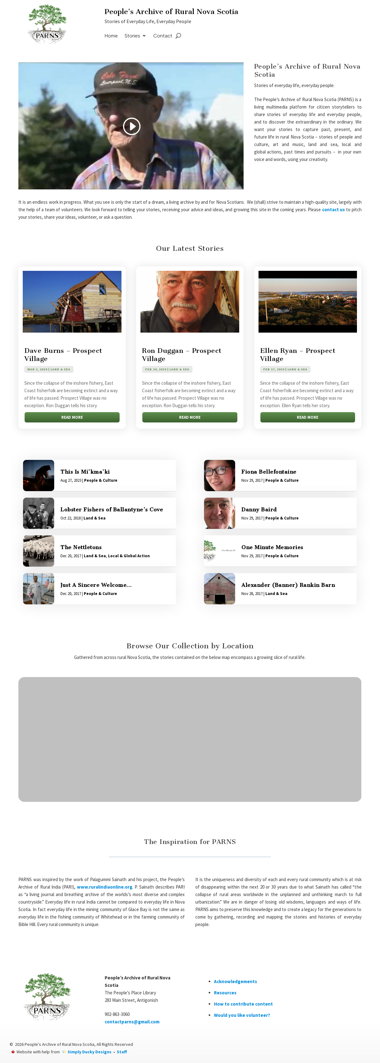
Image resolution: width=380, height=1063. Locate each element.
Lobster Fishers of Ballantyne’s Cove (111, 509)
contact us (333, 209)
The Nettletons (81, 547)
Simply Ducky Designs (90, 1052)
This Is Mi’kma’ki (85, 472)
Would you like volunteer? (242, 1015)
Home (111, 36)
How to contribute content (243, 1004)
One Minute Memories (272, 547)
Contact (162, 36)
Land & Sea (60, 369)
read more (72, 417)
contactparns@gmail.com (132, 1022)
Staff (122, 1052)
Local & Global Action (129, 555)
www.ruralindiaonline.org (104, 887)
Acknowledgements (235, 981)
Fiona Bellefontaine (269, 472)
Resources (225, 993)
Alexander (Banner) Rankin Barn (288, 585)
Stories (132, 36)
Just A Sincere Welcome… (96, 585)
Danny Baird (259, 509)
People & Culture (100, 480)
